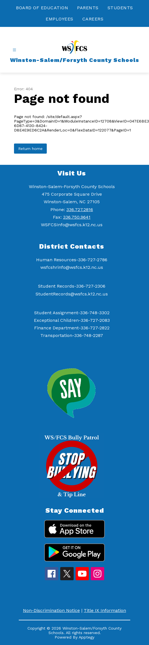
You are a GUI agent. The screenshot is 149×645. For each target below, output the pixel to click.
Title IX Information (105, 610)
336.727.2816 (79, 209)
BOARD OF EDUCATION (42, 7)
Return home (30, 148)
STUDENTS (120, 7)
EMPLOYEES (59, 19)
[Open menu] (14, 50)
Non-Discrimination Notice (51, 610)
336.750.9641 (76, 217)
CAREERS (93, 19)
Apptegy (86, 637)
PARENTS (88, 7)
